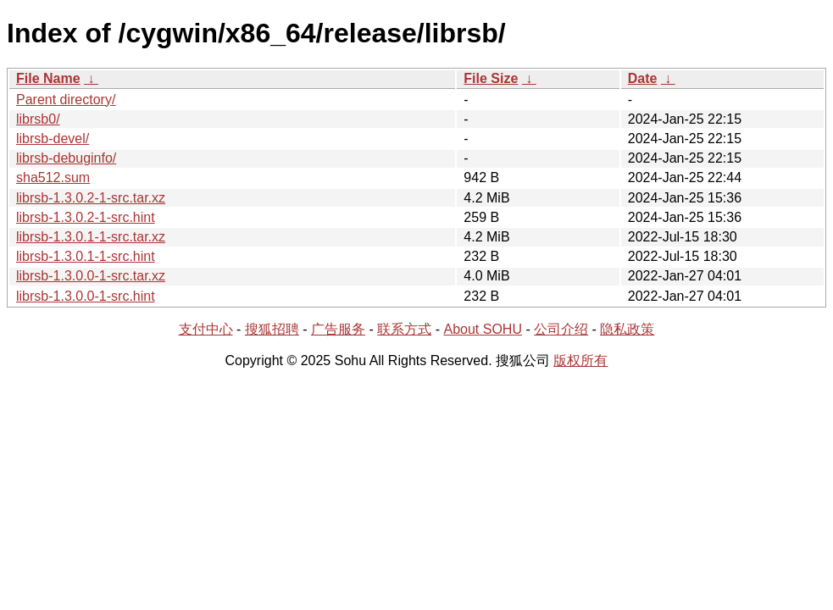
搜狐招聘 (272, 329)
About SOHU (482, 329)
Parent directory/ (65, 99)
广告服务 (338, 329)
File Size (491, 78)
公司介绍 (561, 329)
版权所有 (580, 360)
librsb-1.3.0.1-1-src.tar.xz (90, 237)
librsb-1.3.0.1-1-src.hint (85, 256)
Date (643, 78)
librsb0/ (38, 119)
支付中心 (206, 329)
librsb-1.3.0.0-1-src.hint (85, 296)
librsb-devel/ (52, 138)
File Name (48, 78)
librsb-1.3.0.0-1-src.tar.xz (90, 276)
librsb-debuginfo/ (66, 158)
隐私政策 (627, 329)
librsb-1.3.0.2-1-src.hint (85, 217)
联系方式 (404, 329)
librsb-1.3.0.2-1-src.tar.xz (90, 198)
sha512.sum (53, 177)
